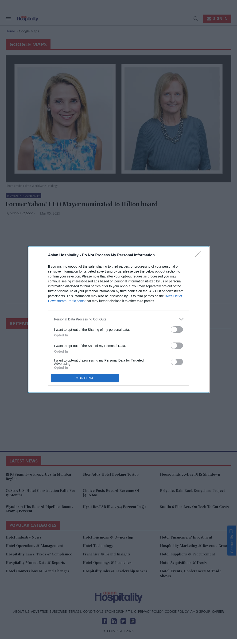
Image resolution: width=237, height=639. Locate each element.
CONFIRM (84, 378)
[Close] (199, 255)
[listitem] (118, 319)
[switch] (177, 329)
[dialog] (118, 319)
